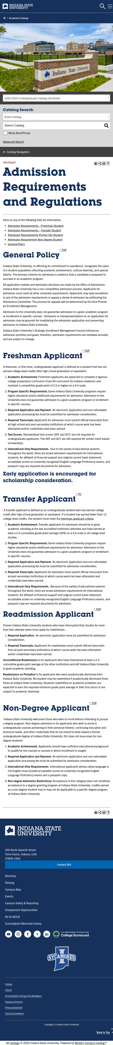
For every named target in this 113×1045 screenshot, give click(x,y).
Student (58, 226)
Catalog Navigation (18, 152)
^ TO (78, 494)
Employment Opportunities (21, 910)
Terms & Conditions (14, 1013)
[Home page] (4, 18)
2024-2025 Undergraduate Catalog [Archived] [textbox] (32, 98)
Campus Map (13, 889)
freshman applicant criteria (76, 518)
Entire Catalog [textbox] (12, 117)
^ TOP (63, 250)
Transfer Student (51, 230)
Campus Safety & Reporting (21, 903)
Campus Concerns (14, 1001)
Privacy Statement (14, 1007)
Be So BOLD (12, 916)
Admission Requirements (23, 226)
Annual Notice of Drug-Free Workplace (23, 995)
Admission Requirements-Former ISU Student (35, 235)
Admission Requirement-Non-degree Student (35, 239)
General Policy (16, 244)
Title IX (8, 990)
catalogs (15, 1043)
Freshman (47, 226)
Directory (10, 876)
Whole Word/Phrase (19, 132)
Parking (9, 882)
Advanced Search (13, 141)
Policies (8, 984)
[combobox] (56, 98)
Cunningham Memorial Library (23, 923)
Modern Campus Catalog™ (90, 1043)
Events (9, 896)
